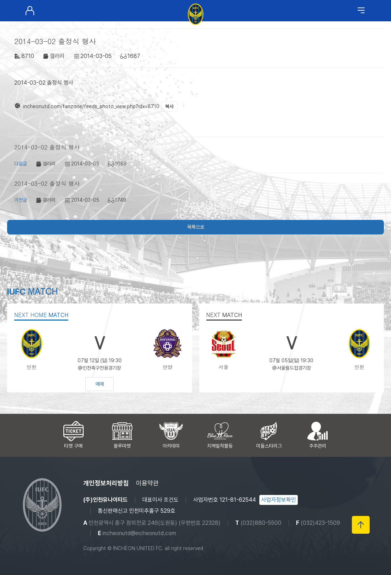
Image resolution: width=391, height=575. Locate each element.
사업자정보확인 (278, 499)
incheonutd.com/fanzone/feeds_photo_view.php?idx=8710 (91, 106)
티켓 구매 (73, 446)
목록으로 (195, 227)
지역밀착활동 (220, 446)
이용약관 (147, 483)
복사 (169, 106)
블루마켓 (122, 446)
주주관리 (317, 446)
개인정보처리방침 (106, 483)
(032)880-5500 (261, 522)
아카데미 (171, 446)
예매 (99, 384)
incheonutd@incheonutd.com (139, 533)
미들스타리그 (269, 446)
